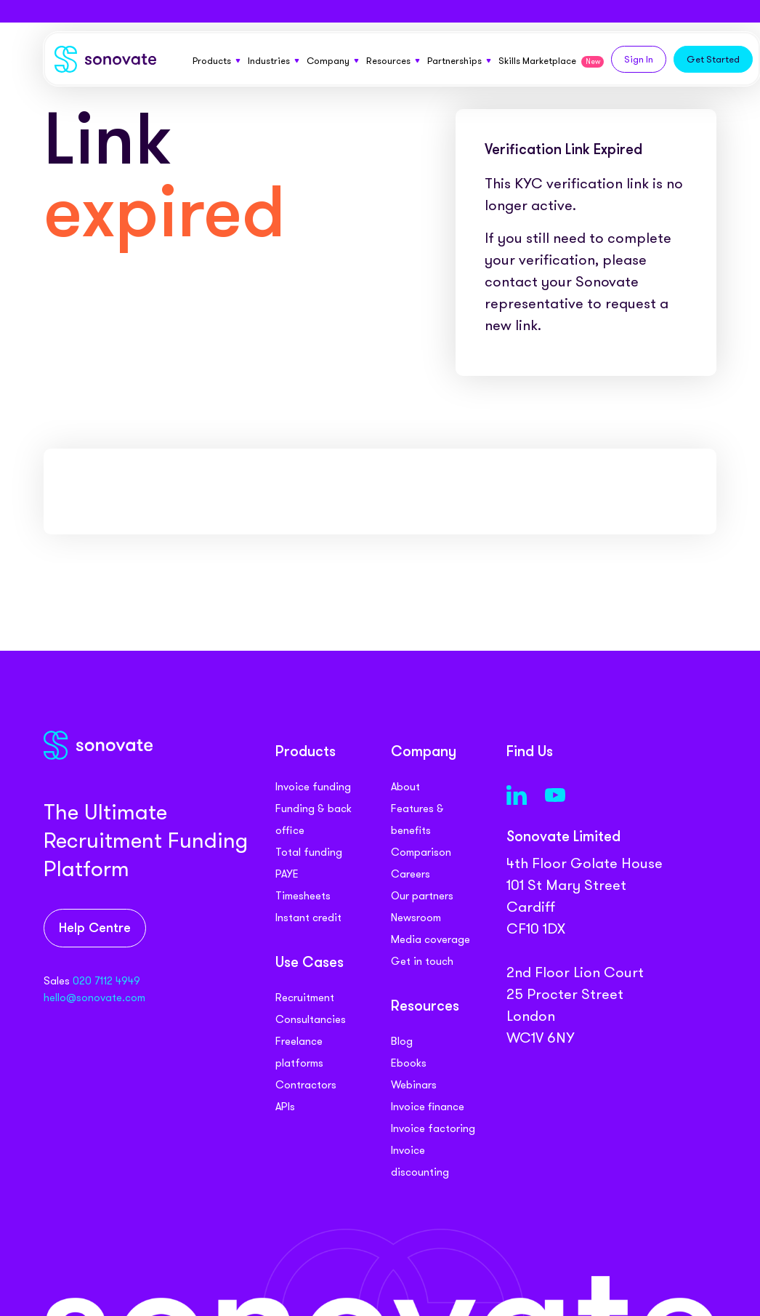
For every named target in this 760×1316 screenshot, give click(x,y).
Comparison (421, 852)
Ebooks (409, 1063)
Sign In (638, 59)
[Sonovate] (105, 62)
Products (216, 61)
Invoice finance (427, 1107)
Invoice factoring (433, 1128)
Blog (402, 1041)
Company (333, 61)
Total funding (308, 852)
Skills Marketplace (551, 61)
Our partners (422, 896)
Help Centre (95, 929)
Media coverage (430, 939)
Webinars (414, 1085)
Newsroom (416, 918)
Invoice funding (313, 787)
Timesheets (303, 896)
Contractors (305, 1085)
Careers (410, 874)
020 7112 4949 (106, 981)
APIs (285, 1107)
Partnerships (459, 61)
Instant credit (308, 918)
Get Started (713, 59)
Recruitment (304, 998)
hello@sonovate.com (94, 998)
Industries (273, 61)
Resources (393, 61)
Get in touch (422, 961)
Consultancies (310, 1019)
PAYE (287, 874)
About (405, 787)
